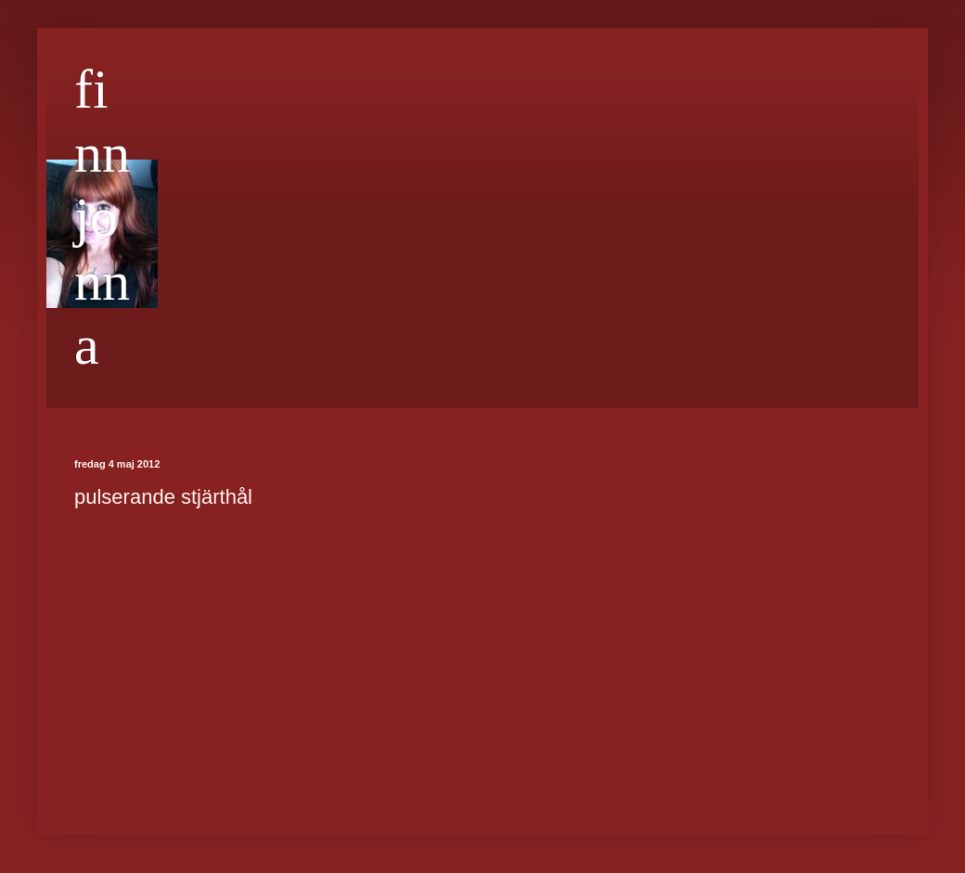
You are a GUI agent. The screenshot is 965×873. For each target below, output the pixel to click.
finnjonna (102, 217)
